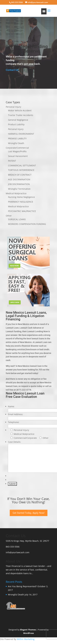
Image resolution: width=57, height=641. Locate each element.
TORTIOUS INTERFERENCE (21, 170)
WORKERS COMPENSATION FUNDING (27, 224)
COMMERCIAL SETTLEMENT (22, 165)
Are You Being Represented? (22, 586)
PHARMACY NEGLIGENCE (20, 201)
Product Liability (16, 124)
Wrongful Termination (19, 188)
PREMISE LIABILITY (17, 138)
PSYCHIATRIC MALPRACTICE (22, 211)
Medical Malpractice (16, 193)
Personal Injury (13, 106)
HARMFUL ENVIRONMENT (21, 133)
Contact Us (12, 69)
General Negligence (18, 119)
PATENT (12, 160)
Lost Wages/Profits (17, 151)
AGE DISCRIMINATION (19, 179)
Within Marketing (26, 639)
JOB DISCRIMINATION (19, 184)
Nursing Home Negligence (21, 197)
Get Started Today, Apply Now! (29, 512)
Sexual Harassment (18, 156)
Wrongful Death (16, 143)
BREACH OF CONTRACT (19, 174)
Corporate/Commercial (17, 147)
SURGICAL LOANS (17, 219)
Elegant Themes (28, 629)
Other (9, 215)
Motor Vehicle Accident (19, 110)
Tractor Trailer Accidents (20, 115)
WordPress (28, 633)
